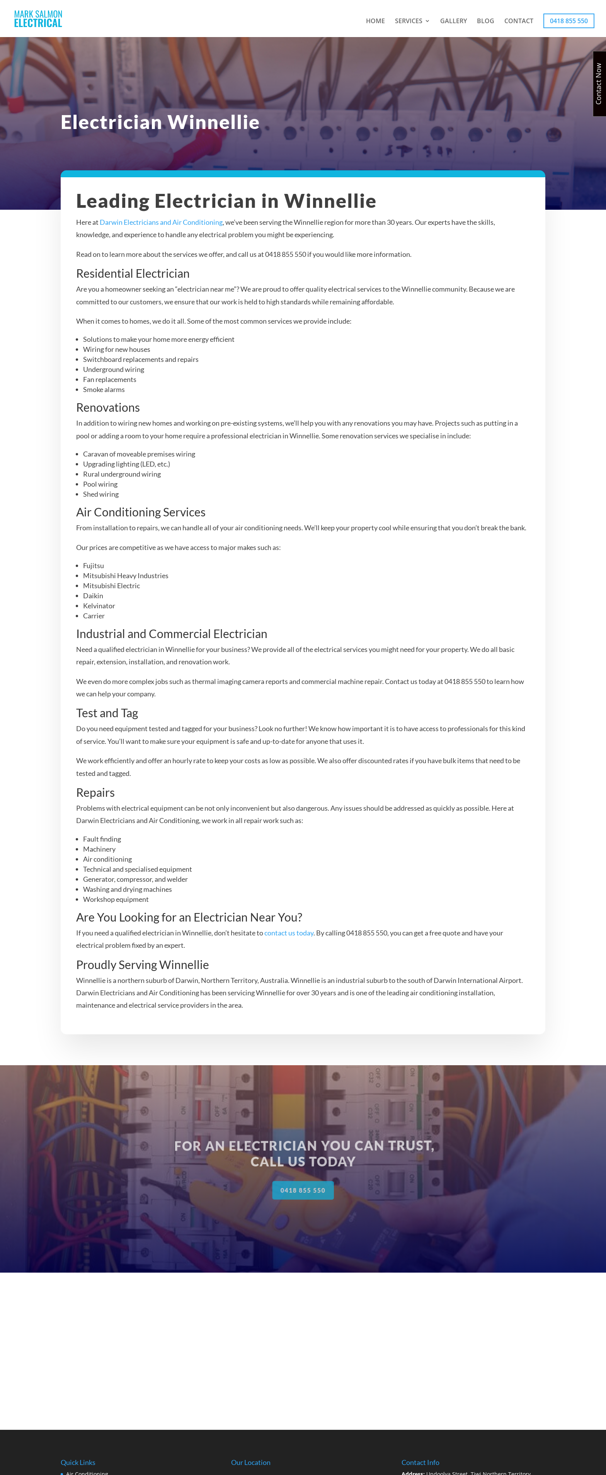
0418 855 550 (569, 21)
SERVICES (408, 21)
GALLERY (453, 21)
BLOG (485, 21)
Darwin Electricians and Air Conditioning (161, 230)
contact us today (288, 941)
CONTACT (518, 21)
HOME (375, 21)
